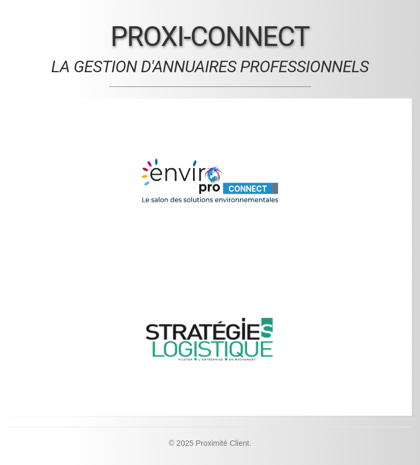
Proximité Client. (224, 443)
